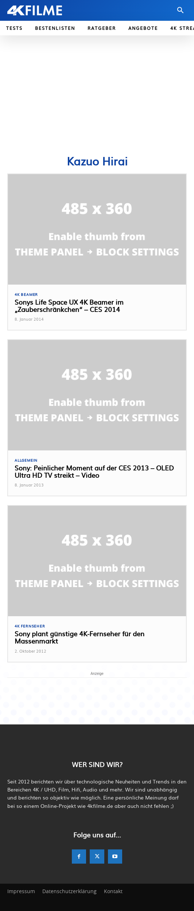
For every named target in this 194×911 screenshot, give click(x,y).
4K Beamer (26, 294)
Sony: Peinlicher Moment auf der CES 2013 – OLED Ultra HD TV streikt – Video (94, 471)
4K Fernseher (30, 626)
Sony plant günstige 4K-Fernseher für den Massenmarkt (79, 637)
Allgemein (26, 460)
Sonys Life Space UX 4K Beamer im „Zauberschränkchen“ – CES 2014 (69, 305)
